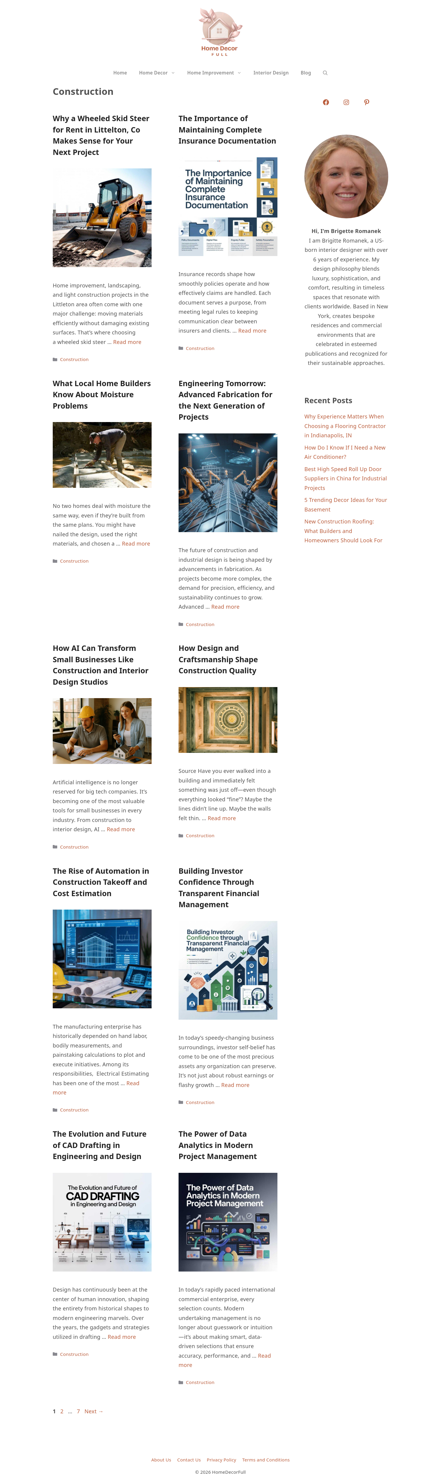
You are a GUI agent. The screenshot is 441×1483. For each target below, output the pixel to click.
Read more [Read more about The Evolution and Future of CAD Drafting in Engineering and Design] (122, 1336)
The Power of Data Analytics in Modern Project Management (218, 1145)
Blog (306, 73)
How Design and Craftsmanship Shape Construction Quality (218, 659)
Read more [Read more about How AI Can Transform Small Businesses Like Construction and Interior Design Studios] (121, 829)
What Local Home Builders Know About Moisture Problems (102, 394)
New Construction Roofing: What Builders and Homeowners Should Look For (343, 531)
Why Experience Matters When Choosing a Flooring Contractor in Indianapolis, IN (345, 426)
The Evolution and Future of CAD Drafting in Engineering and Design (100, 1145)
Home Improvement (217, 73)
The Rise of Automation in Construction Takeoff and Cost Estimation (101, 882)
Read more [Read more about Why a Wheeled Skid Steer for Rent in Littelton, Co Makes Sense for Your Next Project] (127, 341)
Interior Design (271, 73)
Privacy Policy (221, 1460)
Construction (74, 359)
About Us (161, 1460)
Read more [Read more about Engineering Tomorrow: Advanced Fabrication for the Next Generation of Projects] (225, 606)
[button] (325, 73)
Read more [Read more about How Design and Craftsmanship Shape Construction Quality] (222, 818)
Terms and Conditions (266, 1460)
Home (120, 73)
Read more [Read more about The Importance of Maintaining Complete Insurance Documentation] (252, 330)
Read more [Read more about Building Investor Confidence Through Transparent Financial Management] (235, 1084)
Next (94, 1411)
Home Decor (160, 73)
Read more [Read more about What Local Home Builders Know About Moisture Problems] (136, 543)
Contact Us (189, 1460)
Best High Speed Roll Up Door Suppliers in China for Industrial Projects (345, 478)
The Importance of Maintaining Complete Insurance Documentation (227, 129)
